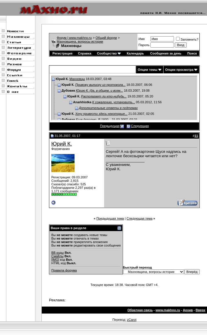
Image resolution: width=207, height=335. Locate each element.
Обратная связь (140, 310)
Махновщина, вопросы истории (80, 41)
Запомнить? (187, 39)
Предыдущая (109, 126)
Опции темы (147, 69)
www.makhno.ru (168, 310)
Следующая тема (139, 218)
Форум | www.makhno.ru (74, 37)
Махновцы (77, 79)
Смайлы (57, 256)
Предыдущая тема (110, 218)
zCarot (131, 319)
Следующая (140, 126)
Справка (84, 53)
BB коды (57, 252)
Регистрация (62, 53)
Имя (142, 39)
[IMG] (55, 259)
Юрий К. (61, 144)
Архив (188, 310)
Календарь (135, 53)
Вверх (200, 310)
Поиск (192, 53)
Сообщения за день (165, 53)
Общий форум (106, 37)
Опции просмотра (179, 69)
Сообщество (109, 53)
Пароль (144, 45)
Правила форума (64, 270)
